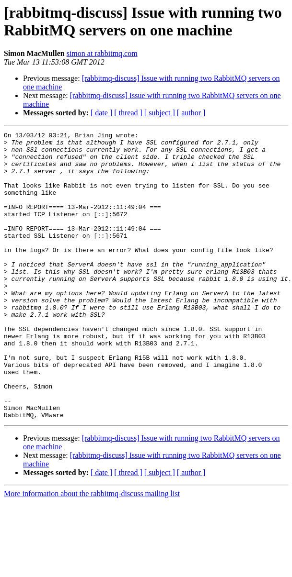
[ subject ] (159, 113)
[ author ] (191, 113)
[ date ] (101, 113)
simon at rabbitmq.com (102, 53)
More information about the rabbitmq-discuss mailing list (92, 551)
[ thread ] (128, 113)
